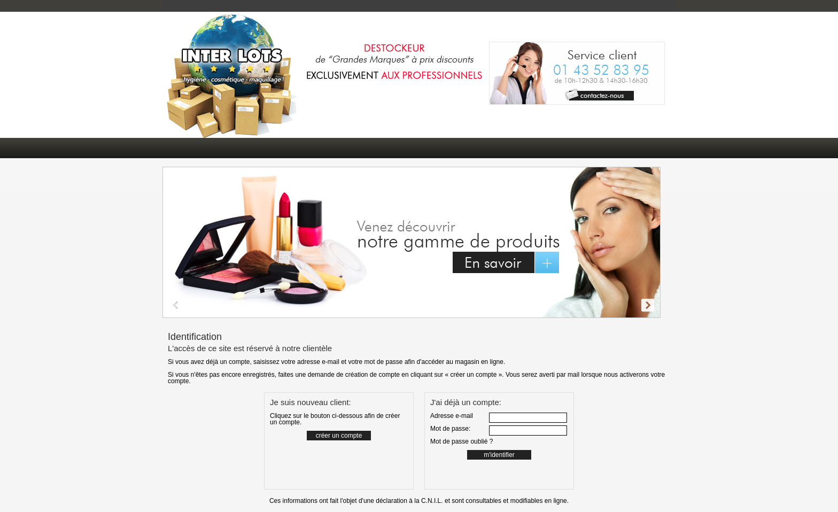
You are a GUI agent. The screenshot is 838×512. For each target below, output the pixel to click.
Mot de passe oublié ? (461, 441)
